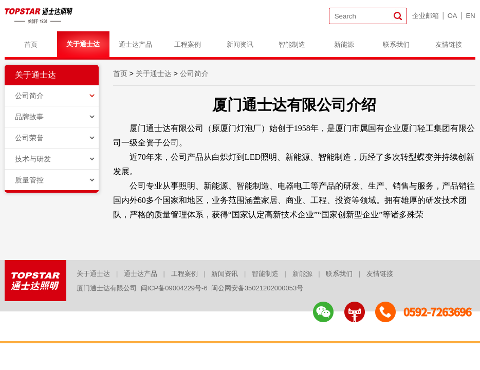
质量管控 (29, 180)
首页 (31, 44)
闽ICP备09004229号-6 (174, 288)
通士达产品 (135, 44)
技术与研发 (33, 159)
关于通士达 (83, 44)
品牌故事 (29, 117)
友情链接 (448, 44)
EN (470, 16)
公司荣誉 (29, 138)
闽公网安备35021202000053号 (257, 288)
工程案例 (187, 44)
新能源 (344, 44)
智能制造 (292, 44)
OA (452, 16)
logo (39, 15)
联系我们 (396, 44)
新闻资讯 (240, 44)
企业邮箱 (425, 16)
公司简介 (29, 95)
